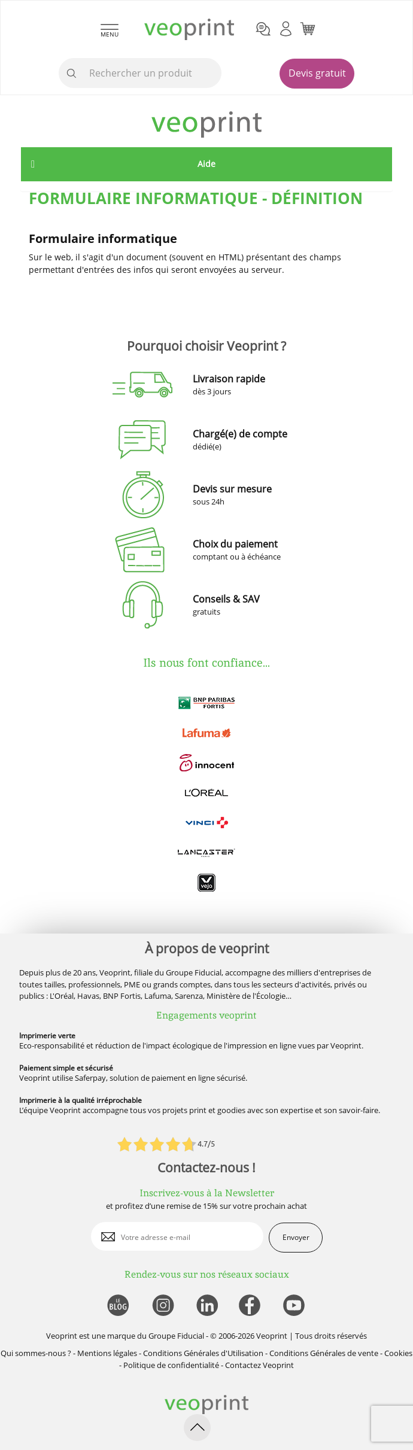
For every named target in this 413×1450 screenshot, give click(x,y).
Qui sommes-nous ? (36, 1353)
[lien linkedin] (207, 1306)
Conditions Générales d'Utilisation (203, 1353)
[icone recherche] (72, 73)
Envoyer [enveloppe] (296, 1237)
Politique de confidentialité (171, 1365)
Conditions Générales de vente (323, 1353)
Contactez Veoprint (259, 1365)
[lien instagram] (162, 1306)
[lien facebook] (251, 1306)
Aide (206, 163)
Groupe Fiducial (176, 1335)
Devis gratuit (317, 73)
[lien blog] (117, 1306)
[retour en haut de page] (197, 1427)
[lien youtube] (295, 1306)
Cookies (398, 1353)
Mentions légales (107, 1353)
